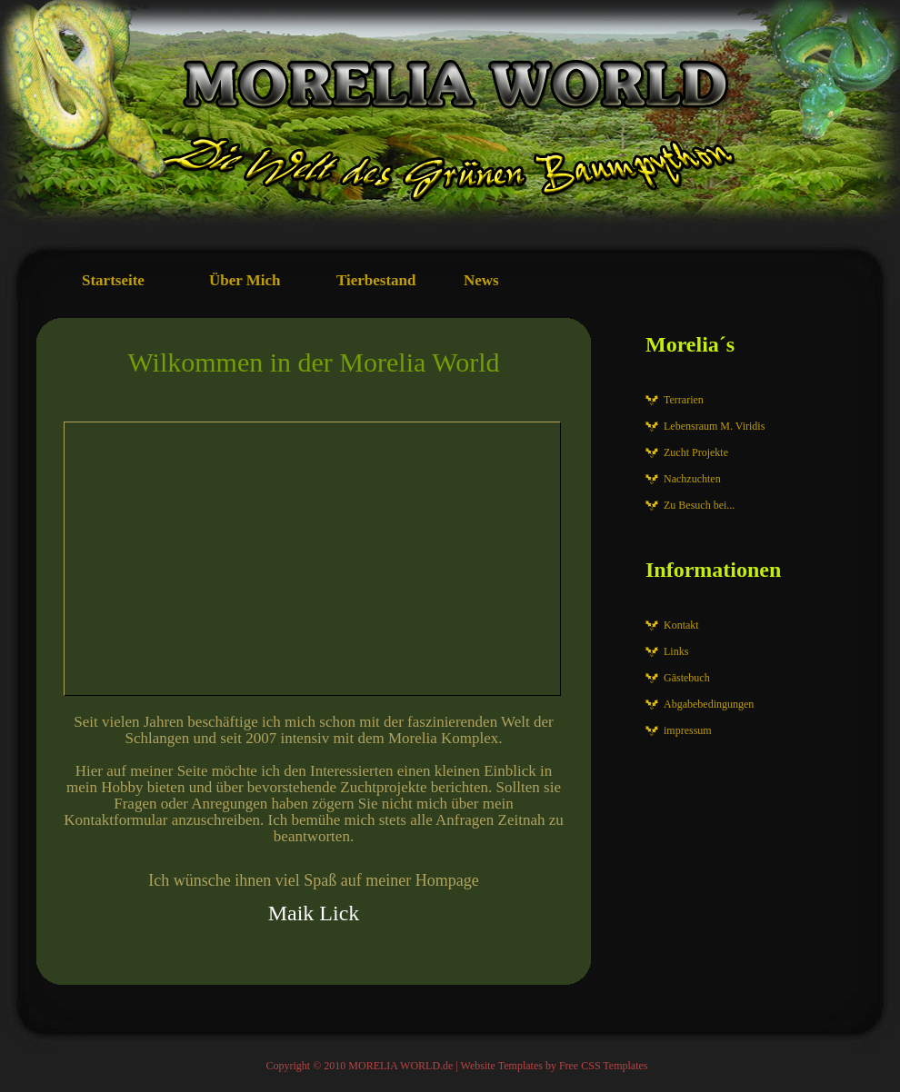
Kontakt (681, 625)
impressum (688, 730)
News (481, 280)
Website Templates (502, 1065)
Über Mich (245, 280)
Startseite (113, 280)
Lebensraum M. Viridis (714, 426)
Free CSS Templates (603, 1065)
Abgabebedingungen (709, 704)
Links (676, 651)
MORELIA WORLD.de (400, 1065)
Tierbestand (376, 280)
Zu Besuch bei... (699, 505)
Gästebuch (687, 677)
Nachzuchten (692, 478)
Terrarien (684, 399)
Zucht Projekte (696, 452)
